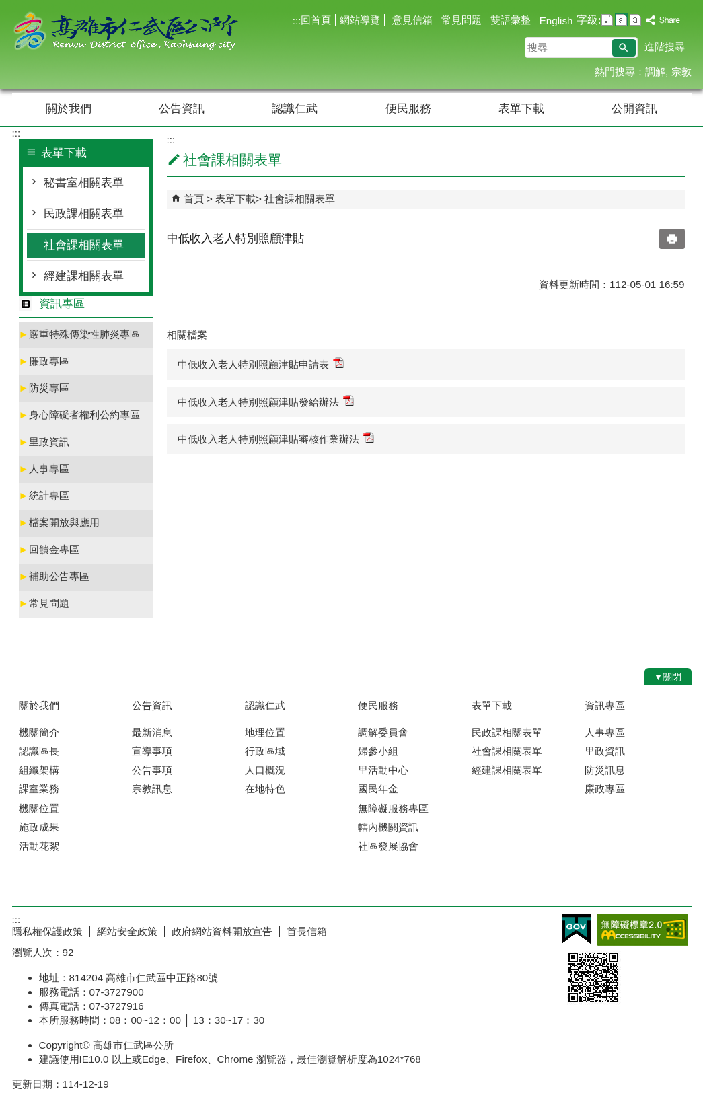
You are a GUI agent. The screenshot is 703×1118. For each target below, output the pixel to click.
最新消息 (152, 732)
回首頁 (316, 20)
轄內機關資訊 (388, 827)
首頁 (194, 198)
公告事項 (152, 770)
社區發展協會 (388, 846)
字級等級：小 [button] (607, 20)
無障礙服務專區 (393, 808)
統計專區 (44, 495)
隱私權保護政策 (47, 931)
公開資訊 (634, 108)
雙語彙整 (510, 20)
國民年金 (378, 788)
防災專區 (44, 388)
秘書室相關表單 (84, 182)
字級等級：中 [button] (621, 19)
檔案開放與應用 (59, 522)
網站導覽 (360, 20)
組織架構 (39, 770)
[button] (624, 48)
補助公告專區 (54, 576)
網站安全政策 (127, 931)
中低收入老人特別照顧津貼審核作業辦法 (276, 438)
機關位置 (39, 808)
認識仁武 (295, 108)
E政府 (576, 929)
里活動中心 (383, 770)
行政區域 (265, 751)
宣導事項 (152, 751)
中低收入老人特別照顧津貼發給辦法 (266, 401)
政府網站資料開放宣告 (222, 931)
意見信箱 (410, 20)
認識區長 (39, 751)
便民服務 (408, 108)
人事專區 (44, 468)
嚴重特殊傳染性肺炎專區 (79, 334)
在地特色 (265, 788)
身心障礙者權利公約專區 (79, 414)
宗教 (681, 71)
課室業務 (39, 788)
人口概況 (265, 770)
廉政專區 (44, 361)
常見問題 (461, 20)
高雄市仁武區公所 (125, 32)
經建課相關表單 (84, 276)
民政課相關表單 (84, 213)
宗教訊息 (152, 788)
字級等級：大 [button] (635, 20)
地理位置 (265, 732)
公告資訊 (182, 108)
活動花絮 (39, 846)
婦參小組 (378, 751)
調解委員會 (383, 732)
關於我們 (68, 108)
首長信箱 (307, 931)
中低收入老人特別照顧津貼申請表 (261, 363)
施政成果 (39, 827)
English (556, 20)
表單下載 (521, 108)
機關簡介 (39, 732)
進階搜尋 (664, 46)
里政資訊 (44, 441)
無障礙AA (642, 930)
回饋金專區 (49, 549)
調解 (655, 71)
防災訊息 (605, 770)
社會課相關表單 (84, 245)
